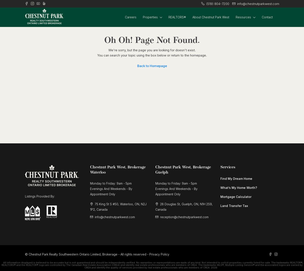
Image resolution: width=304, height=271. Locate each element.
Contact (267, 17)
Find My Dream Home (236, 178)
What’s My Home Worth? (238, 188)
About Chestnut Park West (210, 17)
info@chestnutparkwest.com (115, 217)
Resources (243, 17)
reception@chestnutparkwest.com (184, 217)
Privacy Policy (159, 254)
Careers (130, 17)
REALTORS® (177, 17)
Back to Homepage (152, 66)
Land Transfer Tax (234, 206)
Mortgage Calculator (235, 197)
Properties (150, 17)
